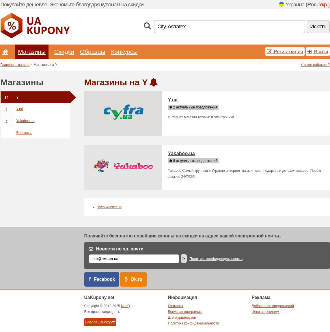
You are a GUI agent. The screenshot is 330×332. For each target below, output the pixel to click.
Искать (318, 26)
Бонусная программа (185, 312)
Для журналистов (182, 318)
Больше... (24, 133)
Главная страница (15, 65)
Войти (317, 51)
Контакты (175, 306)
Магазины (32, 51)
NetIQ (125, 306)
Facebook (104, 279)
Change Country (100, 322)
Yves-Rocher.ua (109, 207)
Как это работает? (315, 65)
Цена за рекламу (265, 312)
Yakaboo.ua (18, 121)
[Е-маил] (134, 258)
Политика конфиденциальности (216, 259)
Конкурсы (124, 51)
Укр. (323, 4)
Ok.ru (136, 279)
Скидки (64, 51)
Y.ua (12, 109)
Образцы (92, 51)
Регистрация (285, 51)
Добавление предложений (273, 306)
